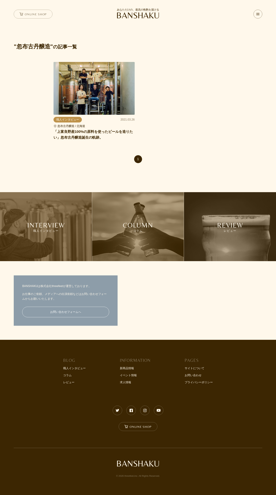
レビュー (68, 382)
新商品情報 (127, 368)
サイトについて (194, 368)
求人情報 (125, 382)
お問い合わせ (193, 375)
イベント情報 (128, 375)
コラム (67, 375)
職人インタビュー (74, 368)
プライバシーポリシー (199, 382)
